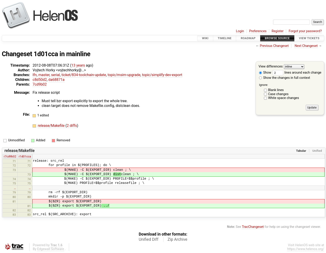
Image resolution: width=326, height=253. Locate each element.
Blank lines (276, 90)
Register (278, 31)
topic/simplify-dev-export (162, 75)
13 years (78, 65)
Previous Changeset (274, 46)
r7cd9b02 (10, 156)
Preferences (257, 31)
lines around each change (297, 73)
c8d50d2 (40, 79)
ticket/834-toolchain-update (84, 75)
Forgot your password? (305, 31)
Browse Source (277, 38)
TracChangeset (253, 227)
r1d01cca (25, 156)
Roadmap (248, 38)
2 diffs (72, 125)
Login (240, 31)
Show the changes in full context (284, 78)
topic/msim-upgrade (124, 75)
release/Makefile (52, 125)
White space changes (283, 98)
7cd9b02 (40, 84)
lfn (35, 75)
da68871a (56, 79)
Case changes (278, 94)
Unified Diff (148, 239)
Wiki (205, 38)
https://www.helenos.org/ (305, 249)
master (43, 75)
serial (55, 75)
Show (265, 73)
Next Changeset (306, 46)
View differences (271, 67)
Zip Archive (177, 239)
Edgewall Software (50, 249)
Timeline (225, 38)
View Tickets (309, 38)
